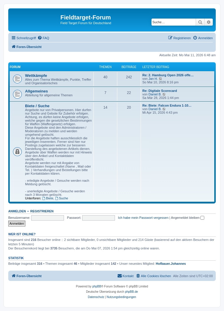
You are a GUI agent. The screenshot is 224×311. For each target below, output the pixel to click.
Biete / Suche (37, 106)
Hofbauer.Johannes (171, 263)
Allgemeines (36, 91)
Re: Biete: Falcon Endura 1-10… (167, 105)
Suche (61, 198)
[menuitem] (43, 38)
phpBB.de (131, 291)
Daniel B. (155, 94)
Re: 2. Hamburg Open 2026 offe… (168, 75)
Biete (47, 198)
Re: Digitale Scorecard (159, 90)
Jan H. (153, 78)
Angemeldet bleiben (187, 217)
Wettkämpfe (36, 75)
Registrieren (42, 211)
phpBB (96, 286)
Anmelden (17, 211)
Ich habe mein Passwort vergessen (143, 217)
